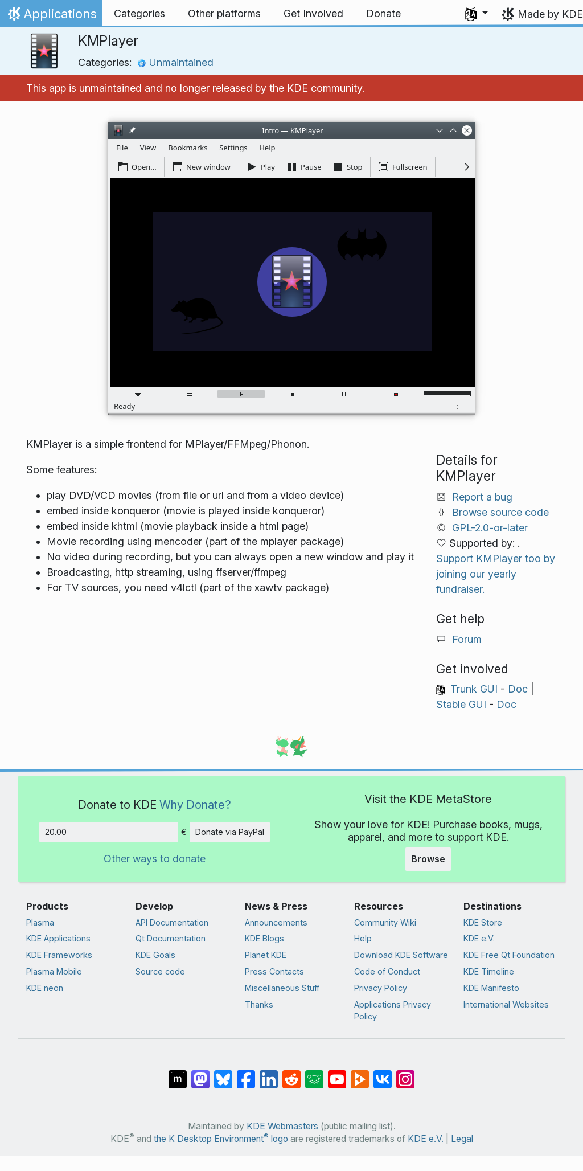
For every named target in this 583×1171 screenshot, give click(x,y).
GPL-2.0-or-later (490, 528)
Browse (428, 859)
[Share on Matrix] (178, 1073)
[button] (476, 13)
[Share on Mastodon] (200, 1073)
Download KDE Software (401, 955)
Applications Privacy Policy (392, 1011)
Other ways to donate (155, 859)
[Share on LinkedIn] (269, 1073)
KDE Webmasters (282, 1126)
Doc (518, 689)
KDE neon (44, 988)
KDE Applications (58, 938)
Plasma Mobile (54, 971)
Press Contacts (274, 971)
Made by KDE (550, 14)
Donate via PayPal (229, 832)
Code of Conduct (387, 971)
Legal (462, 1138)
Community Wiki (385, 922)
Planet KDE (265, 955)
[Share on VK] (382, 1073)
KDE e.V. (479, 938)
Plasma (40, 922)
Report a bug (482, 497)
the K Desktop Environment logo (221, 1138)
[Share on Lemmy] (314, 1073)
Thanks (259, 1004)
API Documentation (172, 922)
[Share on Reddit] (291, 1073)
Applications (51, 16)
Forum (467, 639)
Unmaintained (175, 62)
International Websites (506, 1004)
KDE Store (482, 922)
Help (363, 938)
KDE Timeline (488, 971)
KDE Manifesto (491, 988)
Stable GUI (461, 704)
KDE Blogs (264, 938)
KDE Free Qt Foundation (509, 955)
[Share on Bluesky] (223, 1073)
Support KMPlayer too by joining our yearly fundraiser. (495, 573)
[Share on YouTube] (337, 1073)
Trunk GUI (474, 689)
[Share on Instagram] (405, 1073)
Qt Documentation (171, 938)
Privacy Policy (380, 988)
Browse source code (500, 512)
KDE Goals (155, 955)
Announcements (276, 922)
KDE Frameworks (59, 955)
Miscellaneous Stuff (282, 988)
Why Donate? (195, 804)
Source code (160, 971)
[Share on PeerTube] (360, 1073)
